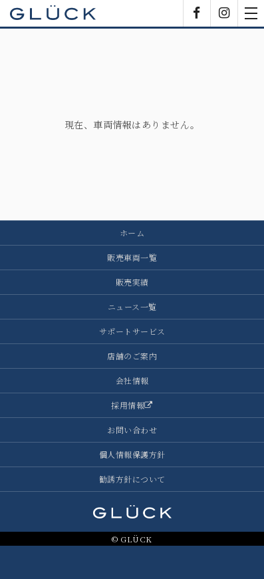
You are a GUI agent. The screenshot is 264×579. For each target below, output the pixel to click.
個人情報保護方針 (132, 454)
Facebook (197, 13)
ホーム (132, 232)
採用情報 (132, 405)
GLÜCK (53, 13)
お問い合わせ (132, 429)
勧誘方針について (132, 478)
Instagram (224, 13)
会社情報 (132, 380)
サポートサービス (132, 331)
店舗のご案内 (132, 355)
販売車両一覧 (132, 257)
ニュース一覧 (132, 306)
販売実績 (132, 282)
